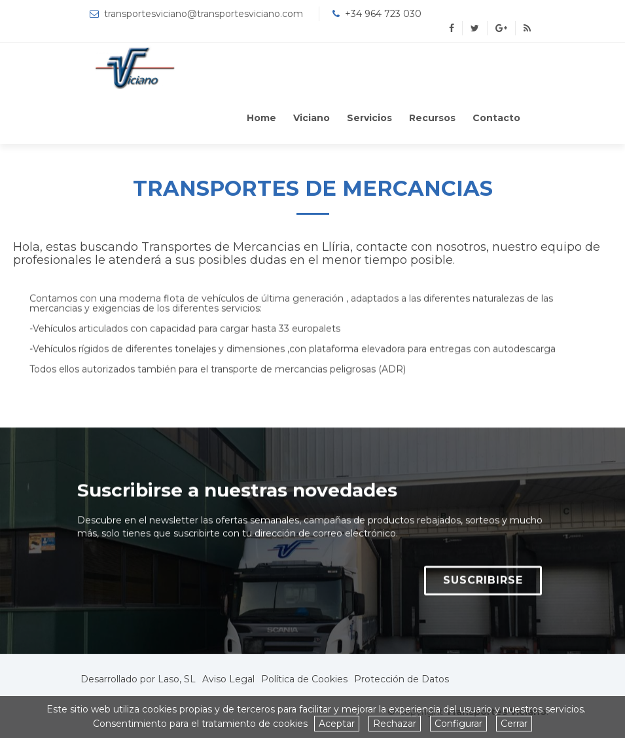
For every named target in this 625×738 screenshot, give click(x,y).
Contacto (496, 118)
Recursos (432, 118)
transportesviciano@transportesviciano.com (203, 14)
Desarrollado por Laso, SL (138, 679)
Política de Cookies (304, 679)
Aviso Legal (228, 679)
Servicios (369, 118)
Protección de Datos (401, 679)
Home (261, 118)
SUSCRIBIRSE (483, 587)
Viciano (311, 118)
